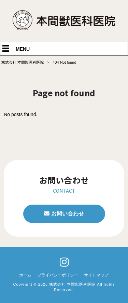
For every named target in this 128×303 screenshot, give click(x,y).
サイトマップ (96, 275)
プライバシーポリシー (57, 275)
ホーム (25, 275)
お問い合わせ (67, 214)
